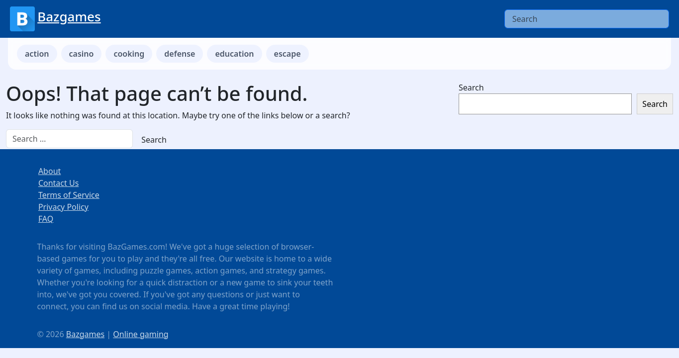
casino (81, 53)
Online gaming (140, 334)
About (49, 171)
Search (471, 87)
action (37, 53)
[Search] (586, 18)
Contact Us (58, 183)
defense (179, 53)
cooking (128, 53)
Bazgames (68, 16)
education (234, 53)
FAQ (45, 218)
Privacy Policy (63, 206)
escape (287, 53)
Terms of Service (68, 194)
